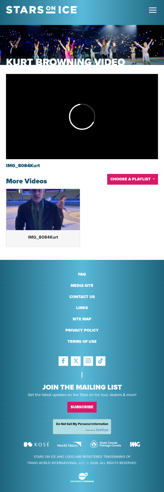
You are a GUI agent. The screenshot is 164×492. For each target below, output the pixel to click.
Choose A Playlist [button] (131, 179)
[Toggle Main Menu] (152, 10)
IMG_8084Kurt (43, 237)
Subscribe (82, 407)
